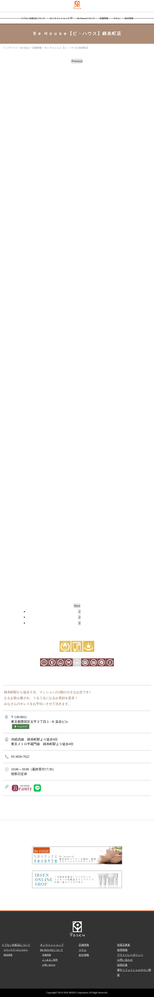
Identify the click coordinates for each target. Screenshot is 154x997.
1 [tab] (79, 611)
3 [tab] (79, 623)
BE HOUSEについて (51, 949)
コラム (116, 18)
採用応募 (122, 964)
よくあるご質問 (50, 960)
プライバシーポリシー (130, 954)
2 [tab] (79, 617)
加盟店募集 (123, 944)
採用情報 (122, 949)
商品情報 (8, 955)
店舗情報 (103, 18)
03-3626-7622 (20, 756)
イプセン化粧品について (33, 18)
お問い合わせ (48, 965)
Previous (77, 61)
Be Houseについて (86, 18)
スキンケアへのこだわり (16, 950)
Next (77, 605)
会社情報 (129, 18)
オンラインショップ (61, 18)
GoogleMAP (20, 726)
